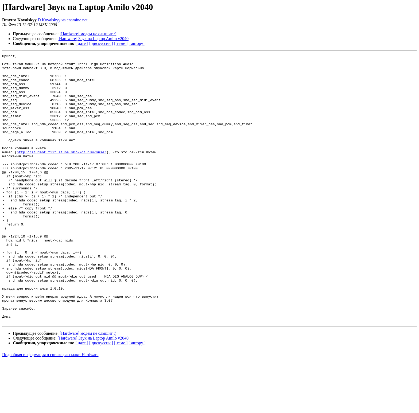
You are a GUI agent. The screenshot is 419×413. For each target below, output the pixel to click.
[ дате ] (81, 43)
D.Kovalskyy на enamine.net (62, 20)
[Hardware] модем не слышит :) (88, 34)
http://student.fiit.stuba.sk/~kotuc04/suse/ (61, 172)
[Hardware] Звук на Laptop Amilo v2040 (93, 38)
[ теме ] (120, 43)
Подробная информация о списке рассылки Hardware (50, 408)
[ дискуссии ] (101, 43)
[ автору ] (137, 43)
